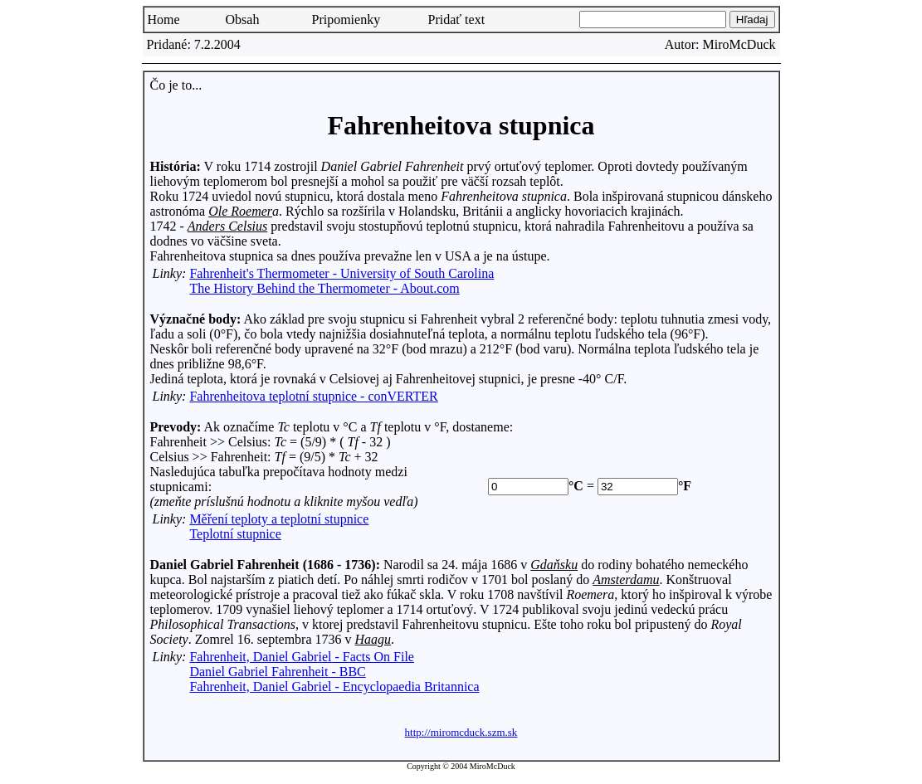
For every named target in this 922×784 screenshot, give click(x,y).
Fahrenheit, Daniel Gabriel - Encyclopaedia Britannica (334, 686)
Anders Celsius (227, 226)
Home (164, 19)
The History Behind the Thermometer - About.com (324, 288)
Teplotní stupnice (235, 534)
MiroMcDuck (739, 44)
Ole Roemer (240, 211)
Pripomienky (346, 19)
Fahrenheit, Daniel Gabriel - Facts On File (301, 657)
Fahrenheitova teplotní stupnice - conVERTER (313, 396)
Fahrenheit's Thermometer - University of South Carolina (341, 273)
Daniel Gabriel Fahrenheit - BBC (277, 672)
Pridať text (456, 19)
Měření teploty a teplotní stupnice (278, 519)
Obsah (243, 19)
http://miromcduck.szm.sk (461, 732)
